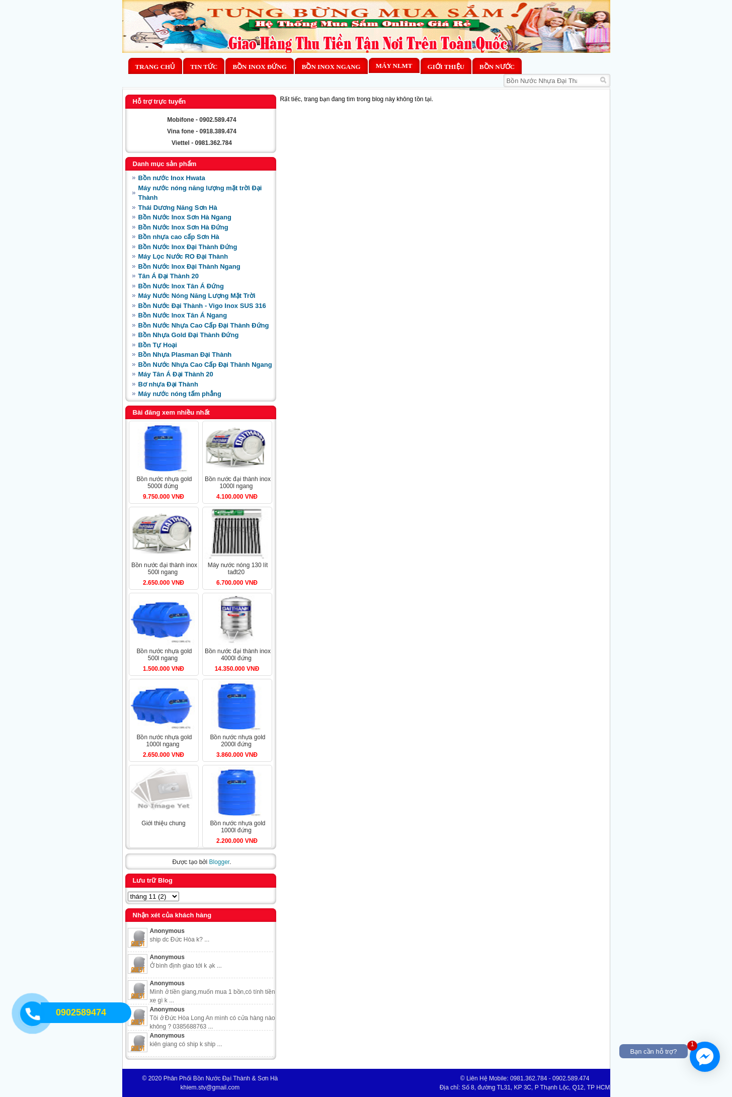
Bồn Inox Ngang (331, 66)
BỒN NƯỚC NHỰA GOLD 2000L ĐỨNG (237, 741)
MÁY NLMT (394, 65)
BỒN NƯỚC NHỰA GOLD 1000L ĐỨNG (237, 827)
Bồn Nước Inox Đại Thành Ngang (189, 266)
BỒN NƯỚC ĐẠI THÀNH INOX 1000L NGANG (238, 483)
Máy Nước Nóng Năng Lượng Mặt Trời (197, 295)
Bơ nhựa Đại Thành (168, 384)
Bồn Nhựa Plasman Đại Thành (185, 354)
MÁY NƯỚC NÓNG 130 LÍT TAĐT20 (238, 569)
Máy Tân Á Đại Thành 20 (175, 374)
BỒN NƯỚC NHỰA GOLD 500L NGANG (164, 655)
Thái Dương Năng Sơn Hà (177, 207)
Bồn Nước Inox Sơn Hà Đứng (183, 227)
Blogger (219, 862)
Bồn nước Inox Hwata (171, 178)
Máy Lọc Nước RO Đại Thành (183, 256)
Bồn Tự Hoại (157, 345)
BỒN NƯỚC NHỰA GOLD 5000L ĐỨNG (164, 483)
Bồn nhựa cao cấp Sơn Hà (178, 237)
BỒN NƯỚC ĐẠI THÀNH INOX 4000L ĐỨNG (238, 655)
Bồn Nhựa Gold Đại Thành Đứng (188, 335)
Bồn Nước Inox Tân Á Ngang (182, 315)
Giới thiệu (446, 66)
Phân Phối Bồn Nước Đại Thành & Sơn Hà (221, 1078)
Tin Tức (203, 66)
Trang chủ (155, 66)
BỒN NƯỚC (497, 66)
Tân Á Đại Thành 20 (168, 276)
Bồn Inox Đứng (259, 66)
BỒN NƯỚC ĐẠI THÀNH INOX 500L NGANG (164, 569)
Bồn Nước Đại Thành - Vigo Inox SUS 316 (202, 305)
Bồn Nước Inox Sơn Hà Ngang (184, 217)
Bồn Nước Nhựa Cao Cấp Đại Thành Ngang (205, 364)
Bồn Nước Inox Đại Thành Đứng (187, 247)
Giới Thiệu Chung (163, 823)
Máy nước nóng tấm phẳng (179, 394)
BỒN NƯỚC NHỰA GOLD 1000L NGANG (164, 741)
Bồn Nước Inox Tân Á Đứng (181, 286)
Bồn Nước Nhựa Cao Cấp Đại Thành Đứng (203, 325)
